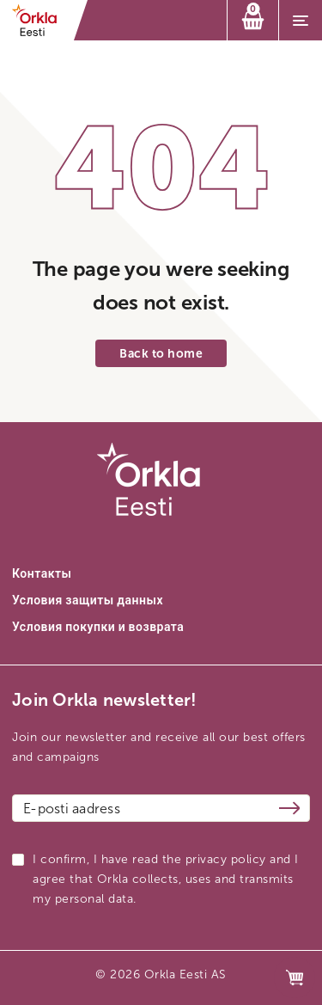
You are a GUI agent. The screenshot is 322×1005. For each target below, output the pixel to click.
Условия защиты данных (87, 600)
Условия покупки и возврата (98, 627)
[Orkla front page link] (40, 20)
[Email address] (161, 808)
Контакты (41, 574)
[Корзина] (252, 20)
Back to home (161, 353)
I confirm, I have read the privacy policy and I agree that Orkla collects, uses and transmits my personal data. (166, 879)
